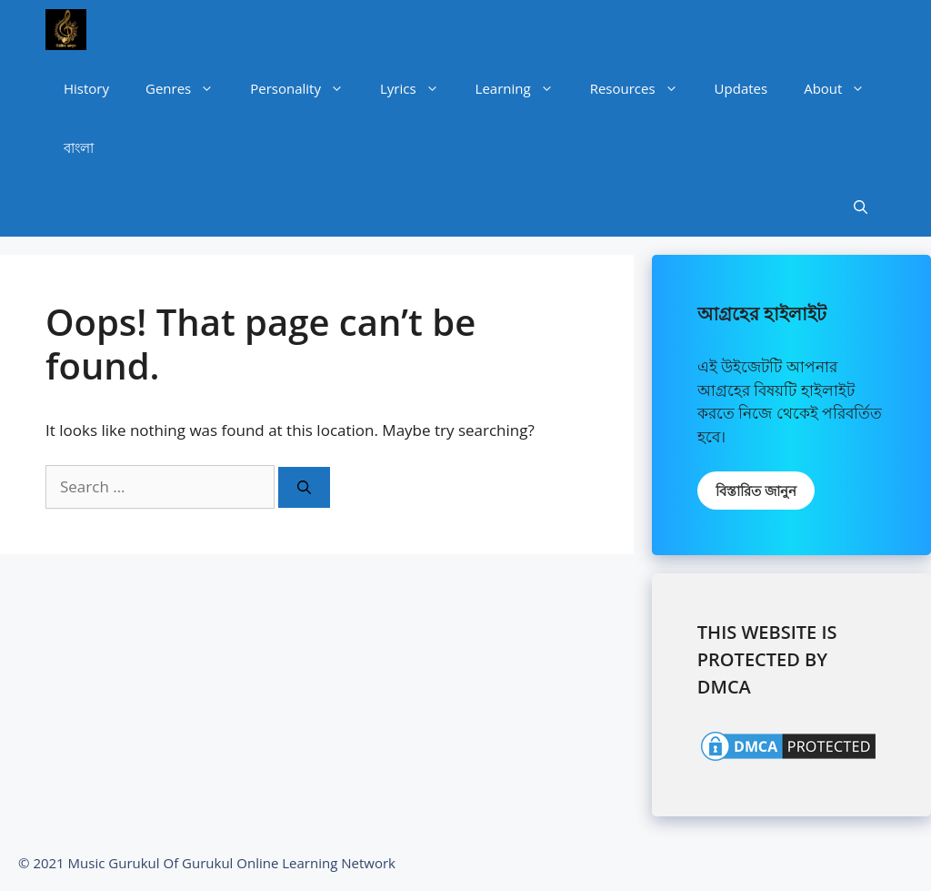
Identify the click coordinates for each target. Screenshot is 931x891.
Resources (643, 88)
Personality (306, 88)
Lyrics (418, 88)
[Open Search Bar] (861, 207)
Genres (188, 88)
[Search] (304, 487)
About (843, 88)
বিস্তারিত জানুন (756, 490)
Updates (741, 88)
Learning (524, 88)
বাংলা (79, 147)
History (86, 88)
